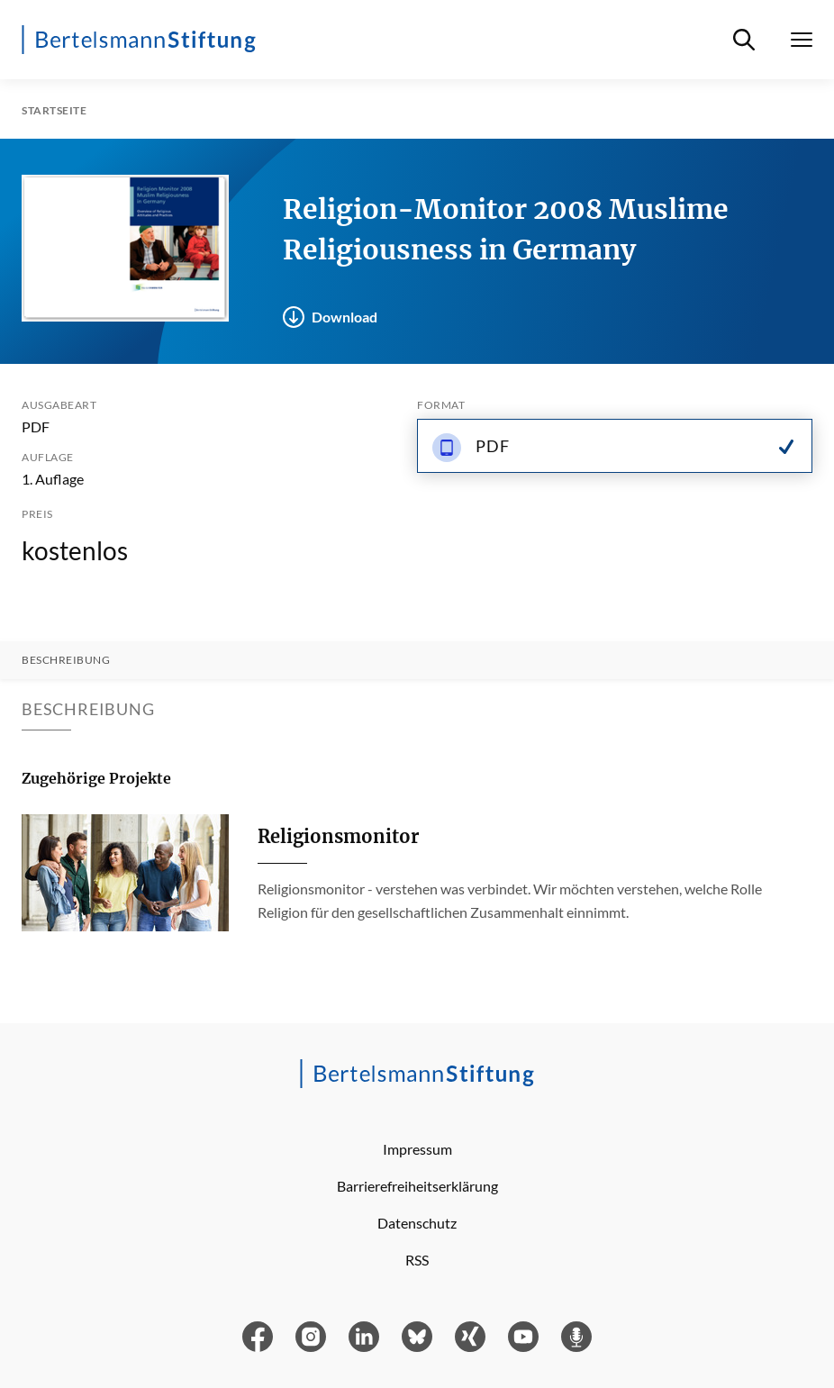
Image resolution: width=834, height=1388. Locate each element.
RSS (417, 1259)
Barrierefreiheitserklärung (417, 1185)
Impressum (417, 1148)
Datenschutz (417, 1222)
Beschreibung (66, 660)
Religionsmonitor (338, 836)
